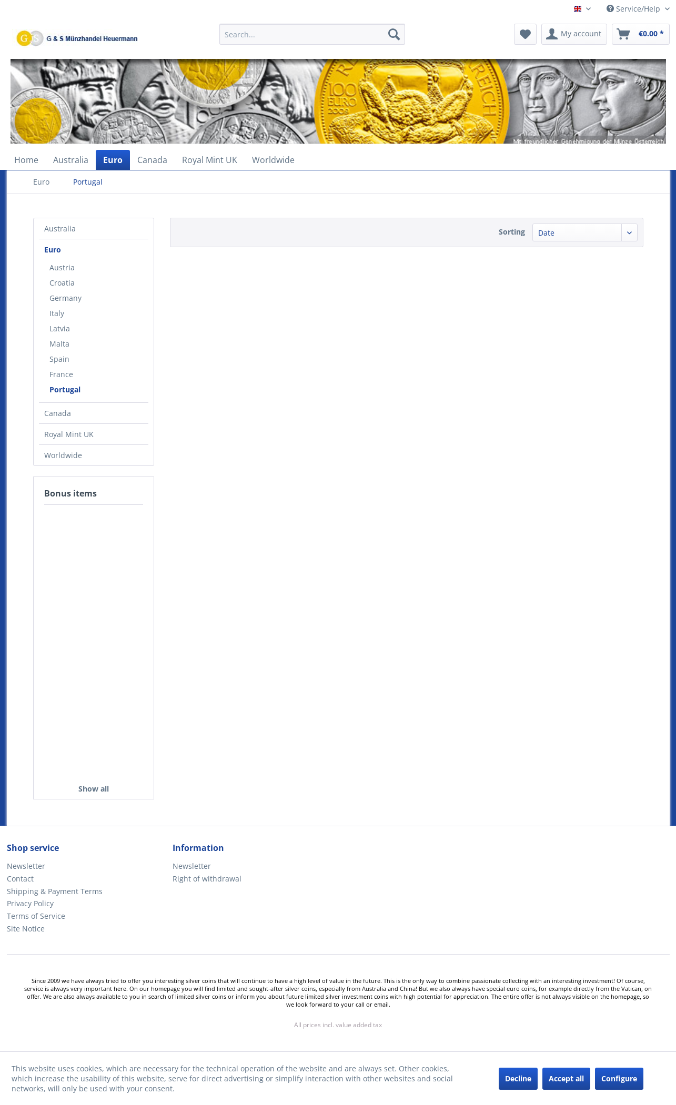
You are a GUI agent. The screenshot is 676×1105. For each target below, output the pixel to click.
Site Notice (26, 929)
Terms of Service (36, 916)
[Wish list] (525, 34)
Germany (65, 298)
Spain (59, 359)
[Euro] (113, 160)
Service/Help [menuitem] (634, 9)
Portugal (64, 389)
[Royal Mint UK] (210, 160)
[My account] (574, 34)
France (61, 374)
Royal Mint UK (69, 434)
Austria (62, 267)
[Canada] (152, 160)
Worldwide (63, 455)
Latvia (59, 328)
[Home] (26, 160)
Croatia (62, 283)
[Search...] (312, 34)
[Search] (394, 34)
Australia (60, 229)
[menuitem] (312, 39)
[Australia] (71, 160)
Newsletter (26, 866)
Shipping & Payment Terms (55, 891)
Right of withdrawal (207, 879)
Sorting (512, 232)
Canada (57, 413)
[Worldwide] (273, 160)
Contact (20, 879)
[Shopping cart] (641, 34)
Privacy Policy (30, 903)
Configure (619, 1078)
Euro (52, 250)
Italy (56, 313)
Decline (518, 1078)
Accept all (566, 1078)
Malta (59, 344)
